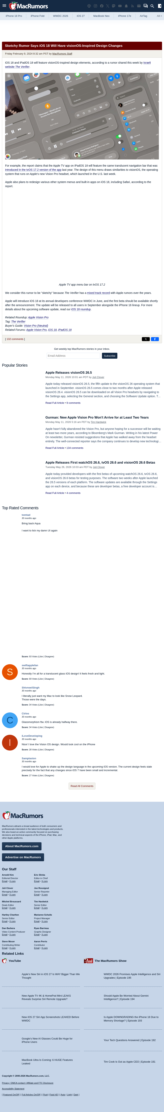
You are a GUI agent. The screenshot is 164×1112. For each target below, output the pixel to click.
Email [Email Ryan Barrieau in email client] (37, 934)
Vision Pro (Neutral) (36, 325)
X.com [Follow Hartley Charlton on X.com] (12, 921)
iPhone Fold (37, 15)
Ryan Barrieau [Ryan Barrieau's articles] (41, 928)
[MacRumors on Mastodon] (114, 6)
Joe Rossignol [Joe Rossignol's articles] (41, 888)
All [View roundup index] (159, 15)
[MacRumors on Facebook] (102, 6)
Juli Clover (98, 377)
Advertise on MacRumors (23, 856)
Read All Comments (82, 786)
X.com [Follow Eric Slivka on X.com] (44, 881)
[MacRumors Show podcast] (89, 6)
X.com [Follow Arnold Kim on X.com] (12, 881)
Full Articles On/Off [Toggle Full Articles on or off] (31, 1094)
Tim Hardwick (98, 422)
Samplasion (29, 758)
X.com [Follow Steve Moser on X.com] (12, 947)
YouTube (15, 960)
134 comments (74, 447)
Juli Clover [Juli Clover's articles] (7, 888)
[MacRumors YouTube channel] (120, 6)
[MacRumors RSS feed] (133, 6)
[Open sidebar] (159, 6)
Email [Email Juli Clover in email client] (5, 894)
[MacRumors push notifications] (126, 6)
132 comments (15, 339)
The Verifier (18, 321)
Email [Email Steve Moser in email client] (5, 947)
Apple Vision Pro (38, 317)
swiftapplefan (30, 665)
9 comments (73, 402)
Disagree (49, 656)
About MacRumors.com (21, 846)
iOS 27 (81, 15)
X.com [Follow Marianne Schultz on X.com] (44, 921)
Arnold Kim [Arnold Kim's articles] (8, 874)
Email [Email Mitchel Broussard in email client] (5, 907)
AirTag (143, 15)
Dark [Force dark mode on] (76, 1094)
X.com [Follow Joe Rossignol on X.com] (44, 894)
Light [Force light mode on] (69, 1094)
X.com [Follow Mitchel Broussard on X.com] (12, 907)
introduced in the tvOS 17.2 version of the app (33, 169)
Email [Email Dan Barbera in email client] (5, 934)
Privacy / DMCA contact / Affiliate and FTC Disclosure (27, 1083)
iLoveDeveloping (32, 735)
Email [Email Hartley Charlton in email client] (5, 921)
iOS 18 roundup (81, 309)
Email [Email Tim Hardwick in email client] (37, 907)
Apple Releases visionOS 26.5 (69, 372)
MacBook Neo (101, 15)
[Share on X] (146, 339)
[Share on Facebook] (155, 339)
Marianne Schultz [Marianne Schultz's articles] (43, 914)
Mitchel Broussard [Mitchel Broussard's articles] (11, 901)
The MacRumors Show (110, 960)
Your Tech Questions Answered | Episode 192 (130, 1039)
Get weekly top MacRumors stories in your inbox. (82, 348)
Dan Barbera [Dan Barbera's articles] (8, 928)
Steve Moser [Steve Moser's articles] (8, 941)
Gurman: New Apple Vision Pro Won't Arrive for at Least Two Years (98, 417)
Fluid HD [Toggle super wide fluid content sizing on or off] (53, 1094)
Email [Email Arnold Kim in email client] (5, 881)
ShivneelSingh (31, 687)
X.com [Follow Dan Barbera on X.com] (12, 934)
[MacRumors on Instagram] (95, 6)
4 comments (73, 492)
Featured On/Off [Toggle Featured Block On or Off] (11, 1094)
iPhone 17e (124, 15)
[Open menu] (4, 6)
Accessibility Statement (13, 1088)
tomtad (26, 514)
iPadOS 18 (65, 329)
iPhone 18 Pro (14, 15)
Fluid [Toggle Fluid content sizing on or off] (45, 1094)
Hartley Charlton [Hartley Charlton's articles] (10, 914)
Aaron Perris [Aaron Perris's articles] (40, 941)
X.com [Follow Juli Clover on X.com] (12, 894)
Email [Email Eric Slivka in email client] (37, 881)
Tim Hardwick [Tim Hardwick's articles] (41, 901)
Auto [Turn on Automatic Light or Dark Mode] (63, 1094)
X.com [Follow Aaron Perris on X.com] (44, 947)
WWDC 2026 (60, 15)
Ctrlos (25, 713)
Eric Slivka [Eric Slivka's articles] (39, 874)
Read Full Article (54, 402)
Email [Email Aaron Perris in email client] (37, 947)
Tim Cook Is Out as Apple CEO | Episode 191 (130, 1061)
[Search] (153, 6)
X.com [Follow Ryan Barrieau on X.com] (44, 934)
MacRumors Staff (62, 53)
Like (41, 656)
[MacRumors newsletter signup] (139, 6)
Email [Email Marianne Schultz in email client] (37, 921)
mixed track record (98, 292)
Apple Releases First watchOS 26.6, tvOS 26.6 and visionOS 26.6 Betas (101, 462)
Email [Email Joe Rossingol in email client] (37, 894)
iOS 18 (52, 329)
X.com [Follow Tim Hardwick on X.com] (44, 907)
